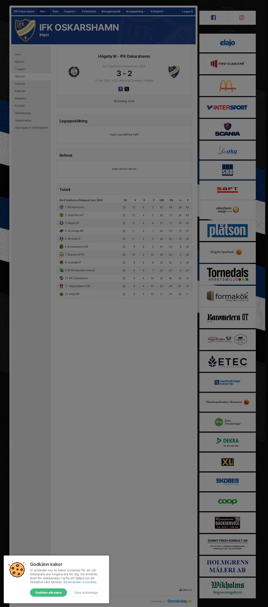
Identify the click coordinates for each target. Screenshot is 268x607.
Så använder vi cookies (79, 582)
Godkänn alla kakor (48, 592)
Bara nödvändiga (86, 592)
